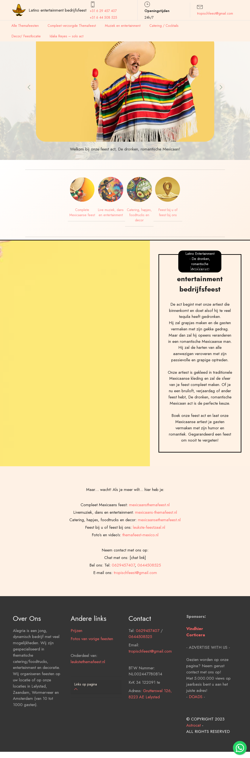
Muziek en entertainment (122, 25)
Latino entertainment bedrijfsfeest (57, 10)
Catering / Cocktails (164, 25)
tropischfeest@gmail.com (215, 13)
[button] (29, 87)
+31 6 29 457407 (103, 10)
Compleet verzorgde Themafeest (72, 25)
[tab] (96, 687)
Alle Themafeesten (25, 25)
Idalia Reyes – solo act (66, 36)
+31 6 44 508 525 (103, 17)
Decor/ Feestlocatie (26, 36)
